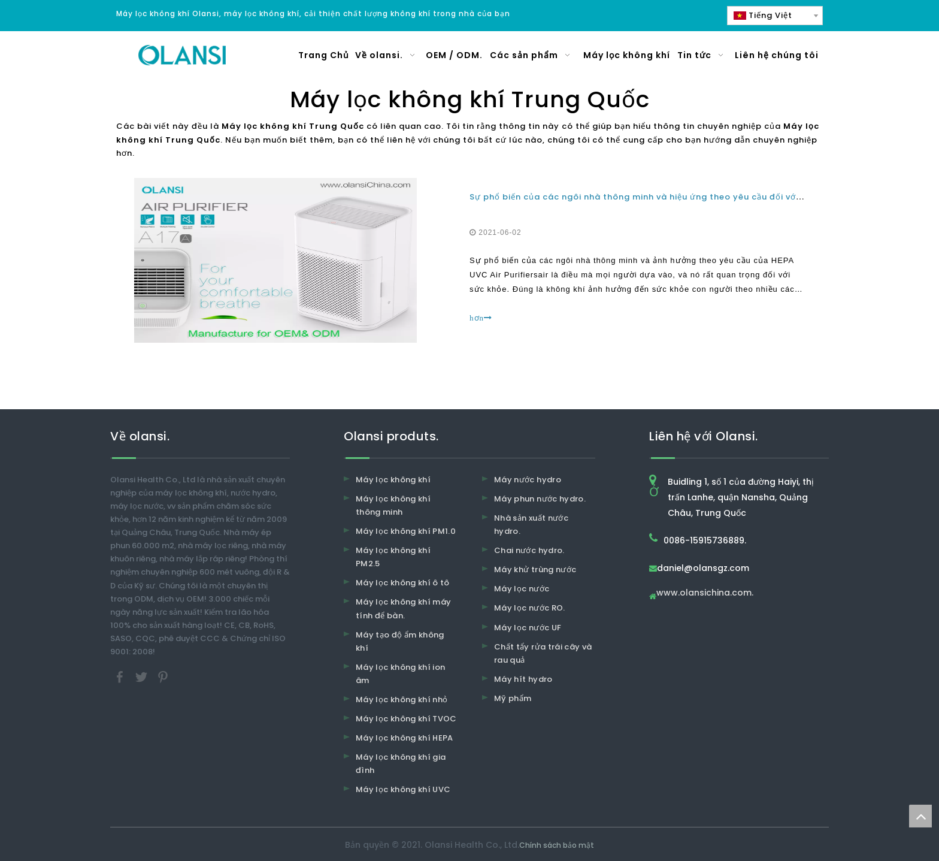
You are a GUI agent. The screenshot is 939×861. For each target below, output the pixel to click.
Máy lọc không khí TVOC (406, 718)
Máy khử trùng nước (535, 569)
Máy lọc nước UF (527, 627)
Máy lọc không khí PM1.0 (406, 531)
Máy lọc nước (521, 588)
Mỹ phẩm (512, 698)
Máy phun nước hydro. (540, 498)
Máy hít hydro (523, 679)
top (920, 816)
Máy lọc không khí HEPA (404, 738)
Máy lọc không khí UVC (403, 789)
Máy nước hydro (527, 479)
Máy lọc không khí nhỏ (401, 699)
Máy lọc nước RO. (529, 608)
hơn (480, 317)
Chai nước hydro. (529, 550)
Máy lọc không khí (393, 479)
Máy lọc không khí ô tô (403, 582)
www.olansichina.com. (704, 593)
